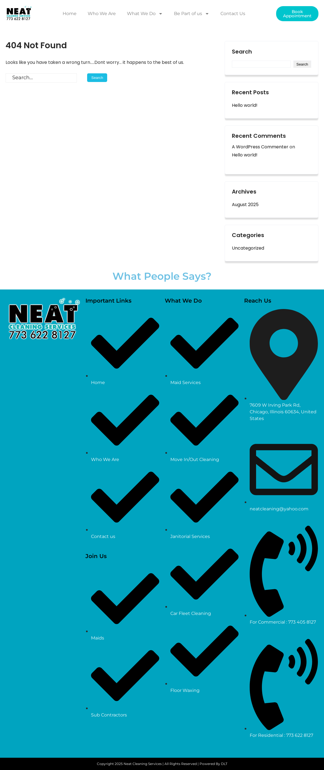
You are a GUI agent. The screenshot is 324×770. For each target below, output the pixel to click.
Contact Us (232, 13)
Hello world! (244, 105)
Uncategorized (248, 248)
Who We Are (102, 13)
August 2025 (245, 204)
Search (242, 51)
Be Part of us (191, 14)
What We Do (145, 14)
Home (70, 13)
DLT (224, 764)
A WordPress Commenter (260, 147)
